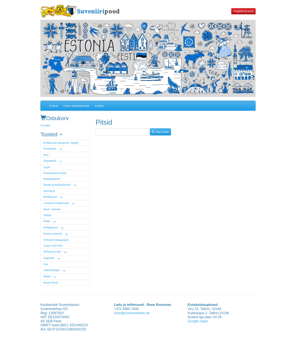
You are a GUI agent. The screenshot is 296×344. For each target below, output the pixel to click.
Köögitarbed (50, 227)
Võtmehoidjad (51, 270)
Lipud (46, 167)
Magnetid (48, 258)
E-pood (53, 105)
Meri (46, 154)
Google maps (198, 321)
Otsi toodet (160, 131)
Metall (46, 276)
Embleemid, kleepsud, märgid (60, 142)
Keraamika (49, 148)
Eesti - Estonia (51, 209)
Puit (45, 264)
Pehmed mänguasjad (55, 239)
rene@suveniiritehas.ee (132, 313)
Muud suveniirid (52, 233)
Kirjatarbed (49, 160)
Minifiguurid (50, 196)
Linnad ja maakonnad (56, 203)
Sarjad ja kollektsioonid (56, 184)
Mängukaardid (51, 178)
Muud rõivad (50, 282)
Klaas (46, 221)
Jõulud (47, 215)
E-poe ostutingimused (76, 105)
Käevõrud (49, 190)
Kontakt (99, 105)
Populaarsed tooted (54, 173)
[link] (65, 134)
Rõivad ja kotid (52, 251)
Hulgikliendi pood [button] (243, 11)
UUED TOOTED (52, 245)
